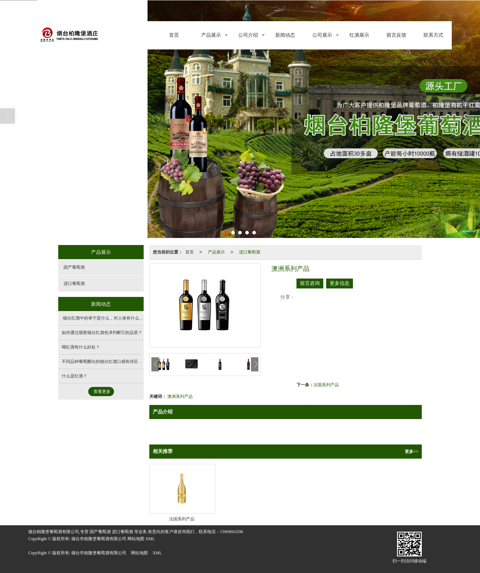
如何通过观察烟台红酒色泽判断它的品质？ (102, 332)
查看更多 (102, 391)
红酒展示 (359, 35)
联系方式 (433, 35)
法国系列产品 (326, 384)
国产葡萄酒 (74, 267)
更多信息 (339, 283)
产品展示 (211, 35)
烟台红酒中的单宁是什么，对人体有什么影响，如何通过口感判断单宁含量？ (134, 318)
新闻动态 (285, 35)
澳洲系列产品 (180, 396)
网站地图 (139, 552)
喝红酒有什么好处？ (81, 347)
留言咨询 (310, 283)
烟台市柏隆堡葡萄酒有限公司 (98, 552)
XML (157, 552)
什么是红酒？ (74, 376)
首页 (174, 35)
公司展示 (322, 35)
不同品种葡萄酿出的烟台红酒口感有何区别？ (104, 361)
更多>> (411, 451)
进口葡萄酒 (249, 252)
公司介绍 (248, 35)
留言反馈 (396, 35)
